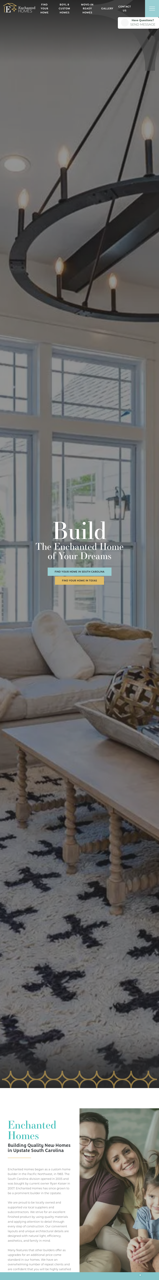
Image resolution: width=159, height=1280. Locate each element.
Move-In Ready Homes (87, 8)
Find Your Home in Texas (79, 580)
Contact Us (124, 8)
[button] (138, 8)
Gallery (107, 8)
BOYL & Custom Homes (64, 8)
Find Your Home (44, 8)
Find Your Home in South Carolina (79, 571)
